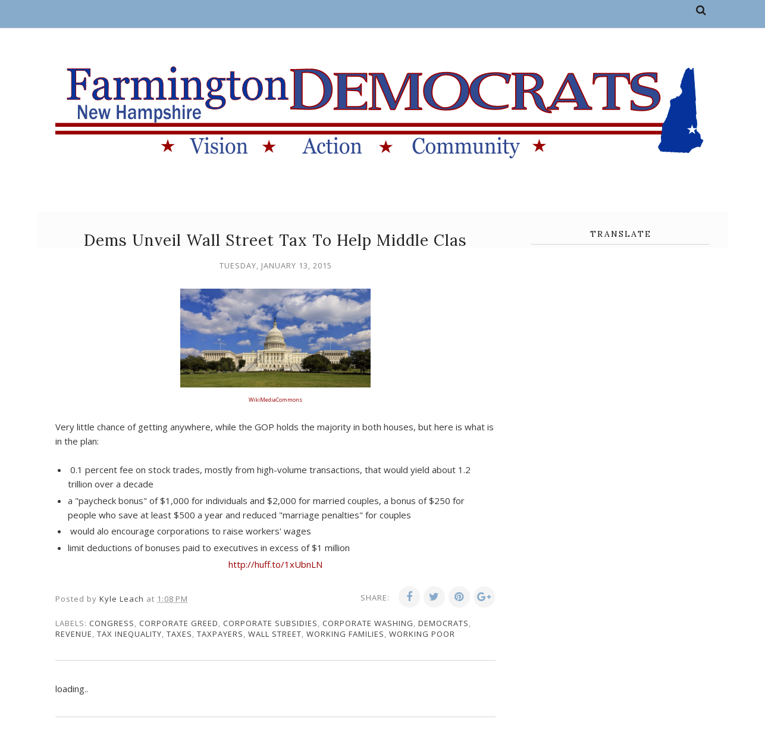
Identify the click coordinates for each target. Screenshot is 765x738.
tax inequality (129, 633)
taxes (179, 633)
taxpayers (220, 633)
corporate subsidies (270, 623)
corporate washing (367, 623)
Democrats (443, 623)
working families (345, 633)
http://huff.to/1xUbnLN (275, 564)
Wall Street (275, 633)
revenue (73, 633)
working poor (422, 633)
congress (111, 623)
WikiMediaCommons (275, 400)
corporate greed (178, 623)
